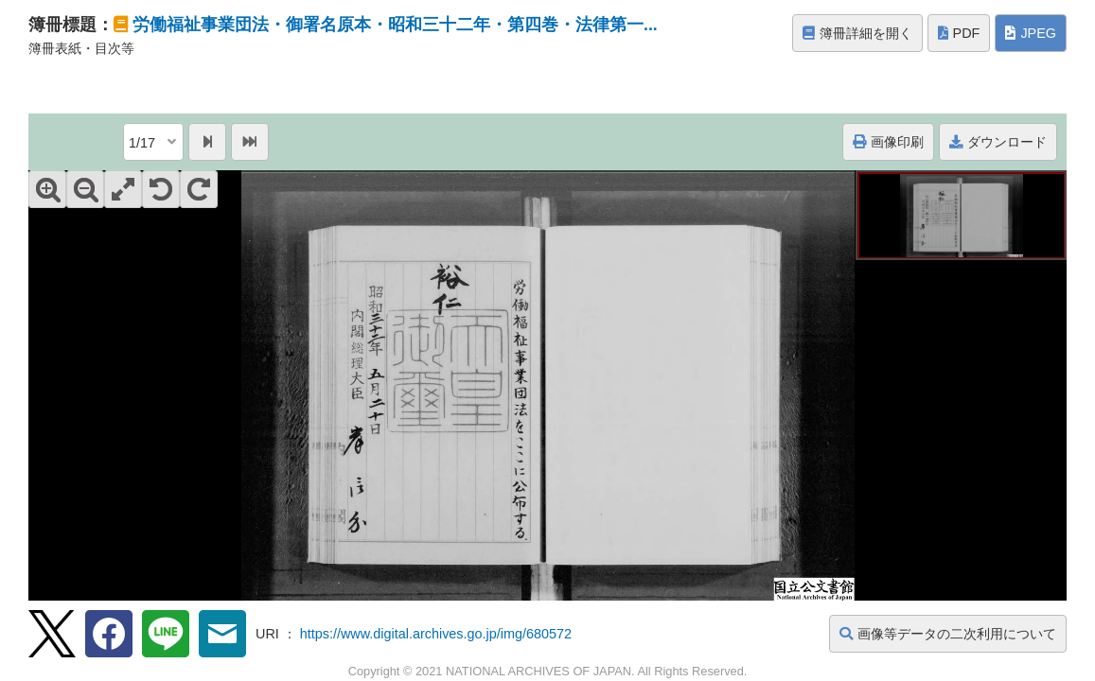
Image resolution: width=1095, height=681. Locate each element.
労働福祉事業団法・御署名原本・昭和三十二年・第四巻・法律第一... (395, 24)
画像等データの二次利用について (947, 633)
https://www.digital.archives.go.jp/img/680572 (436, 633)
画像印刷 (888, 141)
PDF (959, 33)
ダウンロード (998, 141)
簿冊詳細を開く (857, 33)
